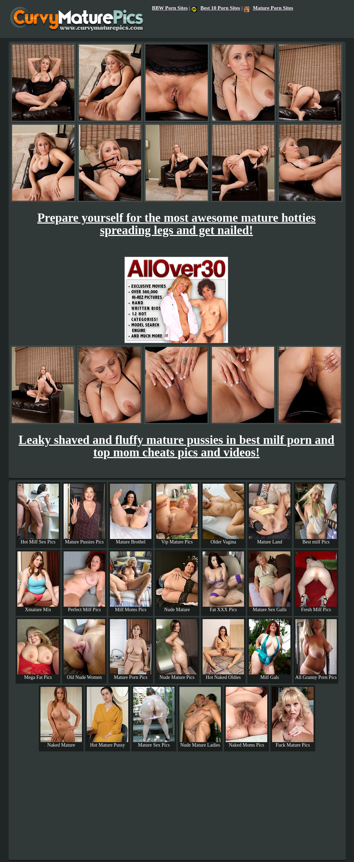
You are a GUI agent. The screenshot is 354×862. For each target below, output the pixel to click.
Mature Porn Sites (268, 8)
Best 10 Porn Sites (216, 8)
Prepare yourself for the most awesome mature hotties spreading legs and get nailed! (176, 224)
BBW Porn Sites (170, 8)
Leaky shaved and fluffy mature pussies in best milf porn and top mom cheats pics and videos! (176, 446)
